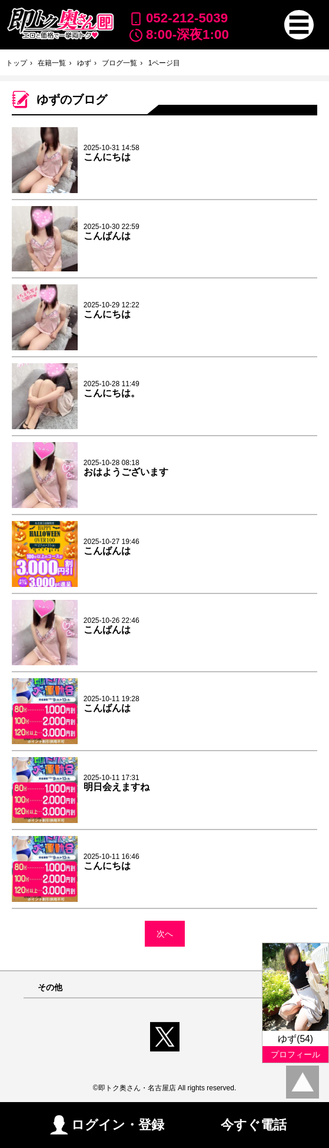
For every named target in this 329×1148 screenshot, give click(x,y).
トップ (16, 63)
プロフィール (295, 1054)
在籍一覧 (52, 63)
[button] (299, 24)
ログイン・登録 (107, 1124)
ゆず (84, 63)
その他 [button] (50, 987)
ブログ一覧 (119, 63)
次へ (165, 933)
